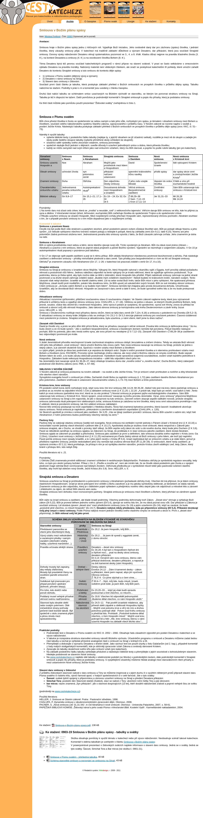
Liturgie (131, 21)
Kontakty (171, 21)
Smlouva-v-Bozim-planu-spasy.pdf (73, 725)
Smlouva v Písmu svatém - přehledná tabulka (73, 757)
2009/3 (70, 36)
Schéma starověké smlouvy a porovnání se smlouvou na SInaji (82, 760)
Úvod (49, 21)
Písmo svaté (110, 21)
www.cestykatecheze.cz (62, 657)
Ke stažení (150, 21)
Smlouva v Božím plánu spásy (139, 741)
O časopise (90, 21)
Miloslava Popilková (52, 36)
